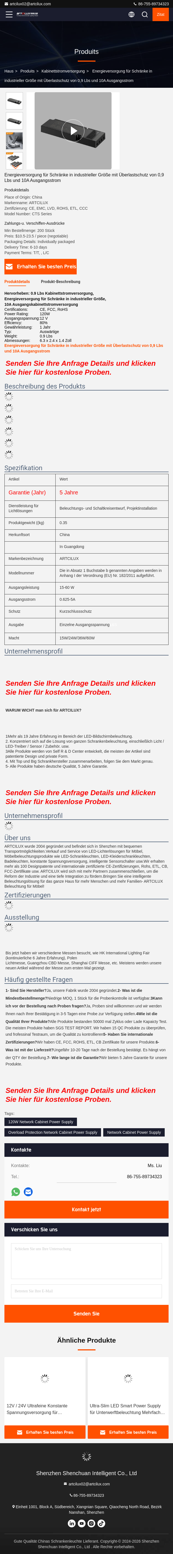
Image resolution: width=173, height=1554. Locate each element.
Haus (9, 71)
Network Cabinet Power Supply (134, 1132)
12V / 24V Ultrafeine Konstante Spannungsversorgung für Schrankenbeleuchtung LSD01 (37, 1409)
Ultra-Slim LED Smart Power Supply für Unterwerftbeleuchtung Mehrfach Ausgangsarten (125, 1409)
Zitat (160, 14)
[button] (16, 167)
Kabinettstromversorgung (63, 71)
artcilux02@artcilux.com (27, 4)
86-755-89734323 (151, 4)
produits (27, 71)
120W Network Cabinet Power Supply (40, 1122)
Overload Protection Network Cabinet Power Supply (52, 1132)
